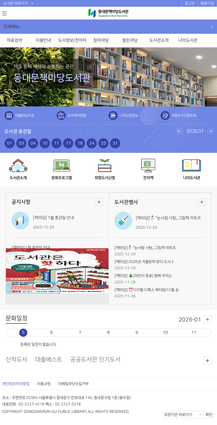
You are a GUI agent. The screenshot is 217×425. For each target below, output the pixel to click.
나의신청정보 (128, 115)
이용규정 (44, 384)
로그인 (190, 3)
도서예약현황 (76, 115)
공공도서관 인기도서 (95, 360)
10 (165, 332)
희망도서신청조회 (183, 115)
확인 (209, 415)
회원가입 (207, 3)
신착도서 (16, 360)
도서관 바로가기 (15, 3)
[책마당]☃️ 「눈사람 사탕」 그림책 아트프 (168, 218)
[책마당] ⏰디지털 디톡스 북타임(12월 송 (146, 290)
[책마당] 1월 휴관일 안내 (53, 218)
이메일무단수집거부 (73, 384)
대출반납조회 (24, 115)
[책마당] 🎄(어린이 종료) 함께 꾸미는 (143, 276)
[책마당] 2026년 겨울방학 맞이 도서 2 (144, 262)
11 (193, 332)
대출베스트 (48, 360)
